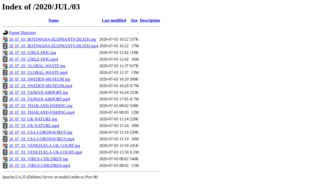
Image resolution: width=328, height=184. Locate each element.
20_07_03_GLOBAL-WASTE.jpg (37, 66)
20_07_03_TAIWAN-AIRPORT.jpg (38, 92)
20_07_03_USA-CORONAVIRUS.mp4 (41, 139)
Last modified (114, 20)
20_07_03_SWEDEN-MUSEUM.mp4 (40, 86)
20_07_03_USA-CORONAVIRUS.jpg (40, 132)
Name (53, 20)
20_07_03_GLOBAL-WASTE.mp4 (38, 72)
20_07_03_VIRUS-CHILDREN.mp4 (39, 165)
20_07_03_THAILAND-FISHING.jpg (41, 105)
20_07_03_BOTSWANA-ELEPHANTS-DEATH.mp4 (53, 46)
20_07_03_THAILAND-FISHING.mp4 (42, 112)
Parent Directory (22, 32)
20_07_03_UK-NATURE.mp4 (34, 125)
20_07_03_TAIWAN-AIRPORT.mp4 (39, 99)
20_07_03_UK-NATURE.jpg (33, 119)
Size (134, 20)
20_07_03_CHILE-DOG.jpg (32, 52)
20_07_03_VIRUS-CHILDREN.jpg (38, 159)
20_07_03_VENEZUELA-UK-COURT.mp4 (45, 152)
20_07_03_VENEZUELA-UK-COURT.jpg (44, 145)
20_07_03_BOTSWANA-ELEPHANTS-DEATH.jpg (52, 39)
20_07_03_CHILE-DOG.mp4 (33, 59)
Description (150, 20)
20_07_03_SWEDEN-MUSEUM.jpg (39, 79)
